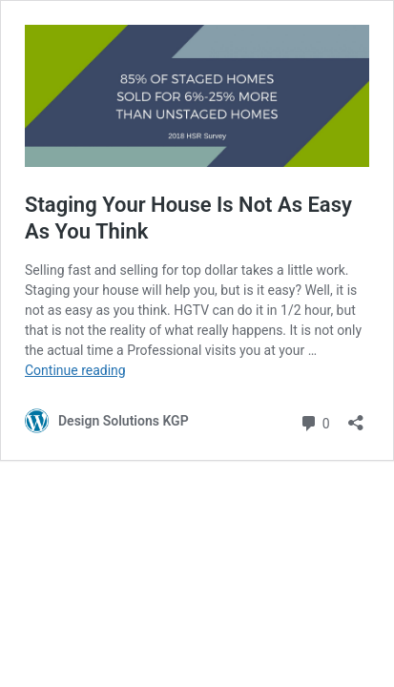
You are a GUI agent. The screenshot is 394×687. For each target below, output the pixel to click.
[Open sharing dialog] (355, 416)
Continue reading (75, 370)
